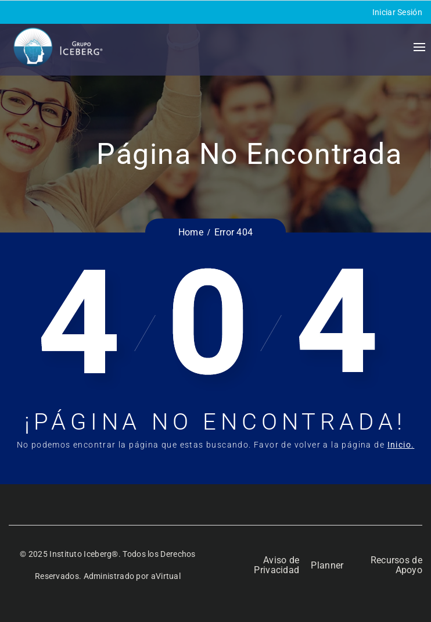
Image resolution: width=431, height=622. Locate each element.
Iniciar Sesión (397, 12)
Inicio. (401, 444)
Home (190, 232)
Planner (327, 565)
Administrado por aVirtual (132, 576)
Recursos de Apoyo (396, 565)
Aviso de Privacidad (276, 565)
